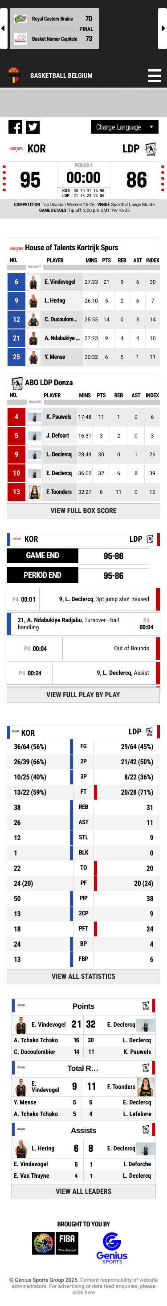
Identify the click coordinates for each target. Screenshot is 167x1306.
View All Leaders (83, 1191)
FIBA (55, 1248)
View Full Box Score (84, 510)
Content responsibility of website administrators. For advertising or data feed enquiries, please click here (85, 1286)
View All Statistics (83, 976)
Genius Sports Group (112, 1248)
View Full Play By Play (83, 695)
